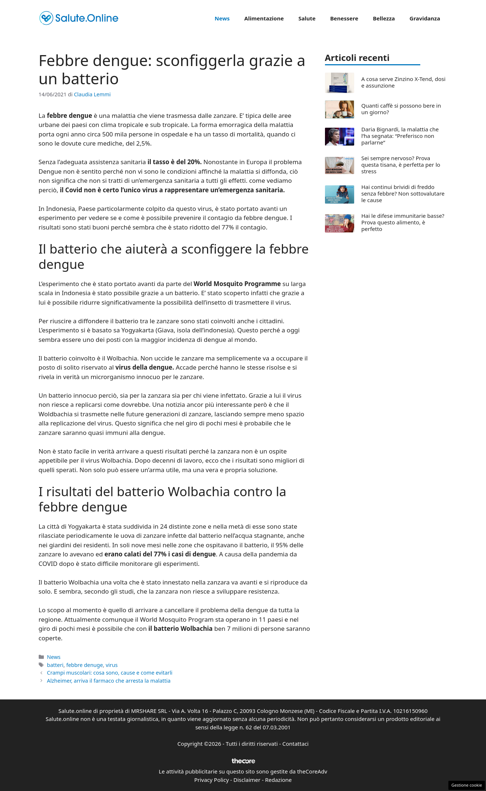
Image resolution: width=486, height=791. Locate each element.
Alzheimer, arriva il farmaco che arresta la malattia (109, 680)
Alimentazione (264, 18)
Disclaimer (246, 779)
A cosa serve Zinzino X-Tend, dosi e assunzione (403, 82)
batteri (55, 664)
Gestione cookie (466, 785)
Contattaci (295, 743)
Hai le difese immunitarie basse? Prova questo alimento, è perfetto (402, 222)
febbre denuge (84, 664)
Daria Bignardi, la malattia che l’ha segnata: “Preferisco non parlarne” (400, 136)
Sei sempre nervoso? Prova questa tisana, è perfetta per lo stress (400, 164)
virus (112, 664)
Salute (306, 18)
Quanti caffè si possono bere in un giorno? (401, 109)
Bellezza (384, 18)
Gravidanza (425, 18)
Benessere (344, 18)
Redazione (278, 779)
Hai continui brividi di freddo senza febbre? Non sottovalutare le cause (403, 193)
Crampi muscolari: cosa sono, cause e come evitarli (110, 672)
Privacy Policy (211, 779)
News (222, 18)
